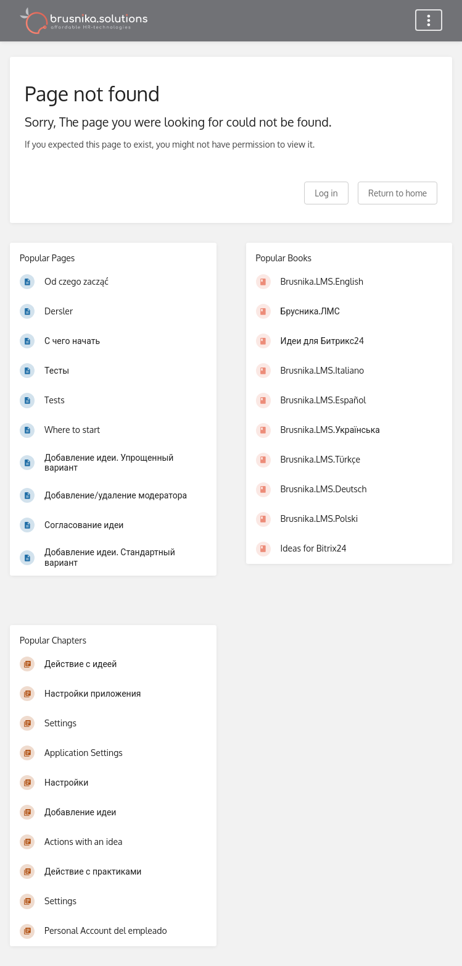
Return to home (397, 193)
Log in (326, 193)
